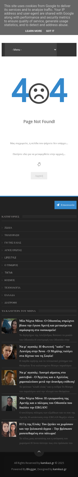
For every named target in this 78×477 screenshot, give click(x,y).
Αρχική (39, 175)
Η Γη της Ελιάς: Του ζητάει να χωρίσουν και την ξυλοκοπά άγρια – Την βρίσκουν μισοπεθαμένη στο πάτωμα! (46, 428)
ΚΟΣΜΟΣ (10, 280)
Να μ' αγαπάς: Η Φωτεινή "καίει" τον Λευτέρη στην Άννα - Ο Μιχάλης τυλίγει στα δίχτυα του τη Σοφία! (46, 351)
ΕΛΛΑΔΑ (10, 295)
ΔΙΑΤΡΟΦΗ (11, 302)
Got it (50, 30)
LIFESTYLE (10, 257)
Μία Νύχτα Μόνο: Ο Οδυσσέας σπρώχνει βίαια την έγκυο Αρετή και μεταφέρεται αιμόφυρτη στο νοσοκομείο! (46, 325)
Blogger (31, 469)
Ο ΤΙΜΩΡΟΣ (11, 265)
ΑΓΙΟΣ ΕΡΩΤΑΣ (13, 250)
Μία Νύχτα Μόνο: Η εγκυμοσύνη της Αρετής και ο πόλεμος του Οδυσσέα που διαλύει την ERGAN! (45, 403)
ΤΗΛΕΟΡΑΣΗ (12, 235)
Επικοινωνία (65, 204)
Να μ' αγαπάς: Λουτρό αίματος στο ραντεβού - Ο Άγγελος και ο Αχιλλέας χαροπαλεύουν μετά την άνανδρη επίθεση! (47, 377)
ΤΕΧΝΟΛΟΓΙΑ (13, 287)
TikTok (8, 272)
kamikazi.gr (47, 463)
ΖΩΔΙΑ (8, 227)
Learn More (33, 30)
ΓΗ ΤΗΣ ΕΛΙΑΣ (13, 242)
